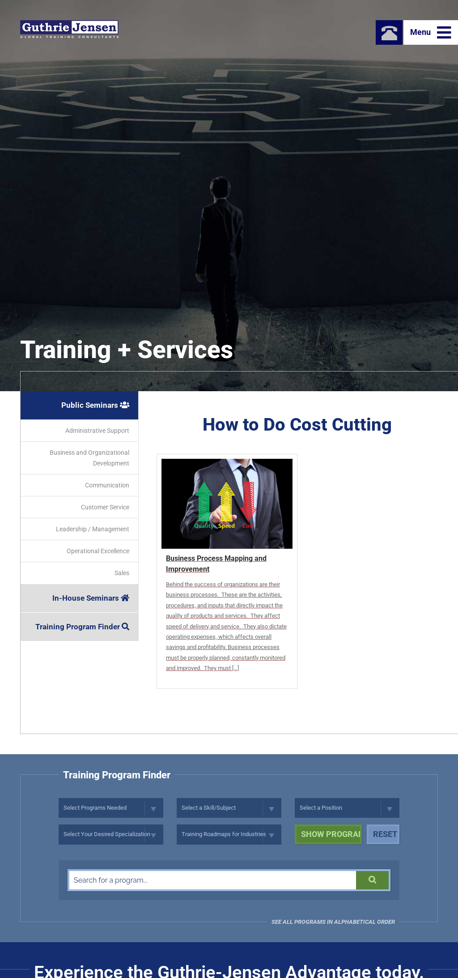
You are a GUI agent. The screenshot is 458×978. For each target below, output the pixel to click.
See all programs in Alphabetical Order (333, 921)
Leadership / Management (92, 529)
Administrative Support (97, 430)
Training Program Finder (82, 626)
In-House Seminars (90, 598)
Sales (121, 573)
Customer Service (105, 507)
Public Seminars (95, 405)
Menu (430, 33)
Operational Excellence (98, 551)
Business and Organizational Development (89, 458)
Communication (107, 485)
